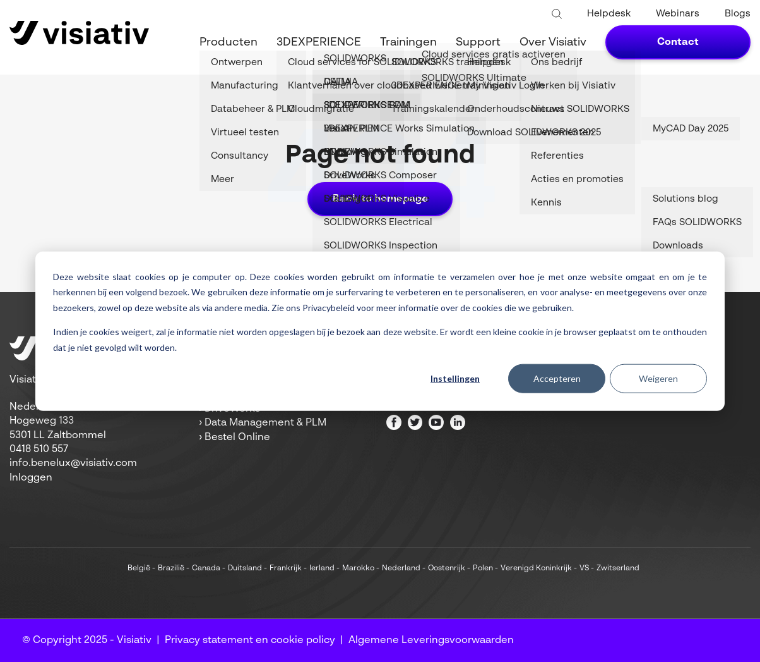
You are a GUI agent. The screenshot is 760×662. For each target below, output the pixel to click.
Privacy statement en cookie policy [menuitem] (250, 640)
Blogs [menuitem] (738, 13)
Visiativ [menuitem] (134, 640)
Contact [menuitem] (678, 42)
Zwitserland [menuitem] (618, 568)
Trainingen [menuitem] (408, 42)
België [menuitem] (139, 568)
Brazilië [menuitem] (171, 568)
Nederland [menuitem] (401, 568)
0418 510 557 (38, 449)
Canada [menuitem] (206, 568)
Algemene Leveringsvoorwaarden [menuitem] (431, 640)
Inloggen (30, 478)
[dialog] (380, 331)
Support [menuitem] (478, 42)
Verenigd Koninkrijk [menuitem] (536, 568)
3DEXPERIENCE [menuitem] (318, 42)
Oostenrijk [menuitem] (446, 568)
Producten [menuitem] (228, 42)
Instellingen (455, 378)
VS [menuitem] (584, 568)
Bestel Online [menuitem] (237, 437)
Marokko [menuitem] (358, 568)
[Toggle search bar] (557, 14)
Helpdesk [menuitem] (609, 13)
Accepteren (557, 378)
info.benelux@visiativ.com (73, 463)
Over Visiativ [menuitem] (553, 42)
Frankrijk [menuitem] (286, 568)
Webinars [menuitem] (677, 13)
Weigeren (658, 378)
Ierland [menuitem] (322, 568)
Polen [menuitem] (483, 568)
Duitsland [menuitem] (245, 568)
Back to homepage (380, 199)
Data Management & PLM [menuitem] (265, 423)
